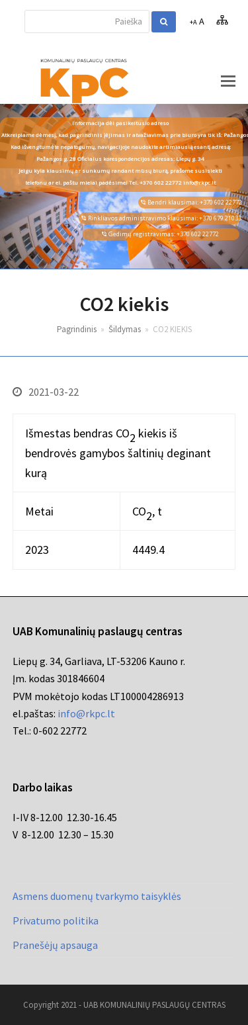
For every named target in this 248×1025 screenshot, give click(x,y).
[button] (228, 81)
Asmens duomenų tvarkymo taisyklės (97, 896)
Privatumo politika (56, 920)
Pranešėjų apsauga (55, 945)
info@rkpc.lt (86, 713)
